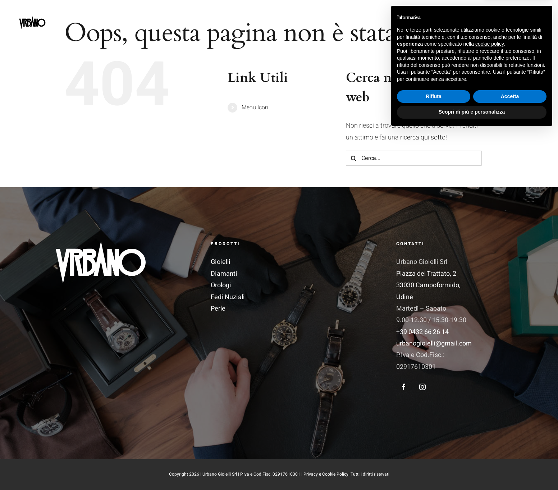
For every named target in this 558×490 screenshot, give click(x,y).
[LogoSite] (32, 11)
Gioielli (220, 262)
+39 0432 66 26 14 (422, 332)
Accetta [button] (510, 455)
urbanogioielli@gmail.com (434, 343)
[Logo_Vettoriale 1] (101, 244)
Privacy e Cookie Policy (325, 474)
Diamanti (224, 274)
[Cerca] (353, 158)
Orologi (221, 285)
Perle (218, 308)
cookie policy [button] (489, 402)
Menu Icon (255, 107)
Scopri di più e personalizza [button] (472, 470)
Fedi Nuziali (228, 297)
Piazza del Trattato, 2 (426, 274)
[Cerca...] (414, 158)
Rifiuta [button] (434, 455)
